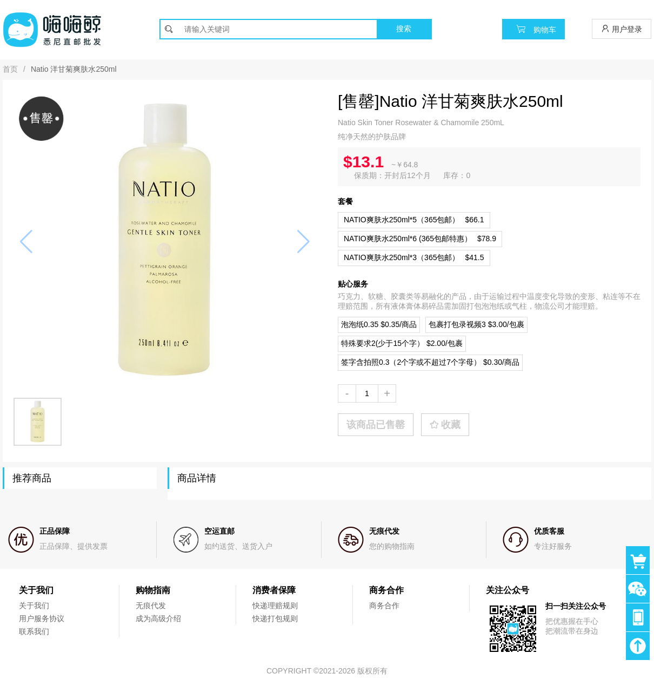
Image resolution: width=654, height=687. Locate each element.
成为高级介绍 (158, 618)
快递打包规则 (275, 618)
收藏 (445, 424)
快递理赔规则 (275, 605)
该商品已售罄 (375, 424)
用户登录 (621, 28)
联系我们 (34, 631)
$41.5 (414, 257)
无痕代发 (151, 605)
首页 (10, 69)
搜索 (403, 28)
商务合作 (384, 605)
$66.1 (414, 219)
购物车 (533, 29)
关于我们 (34, 605)
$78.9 (420, 238)
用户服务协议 (41, 618)
